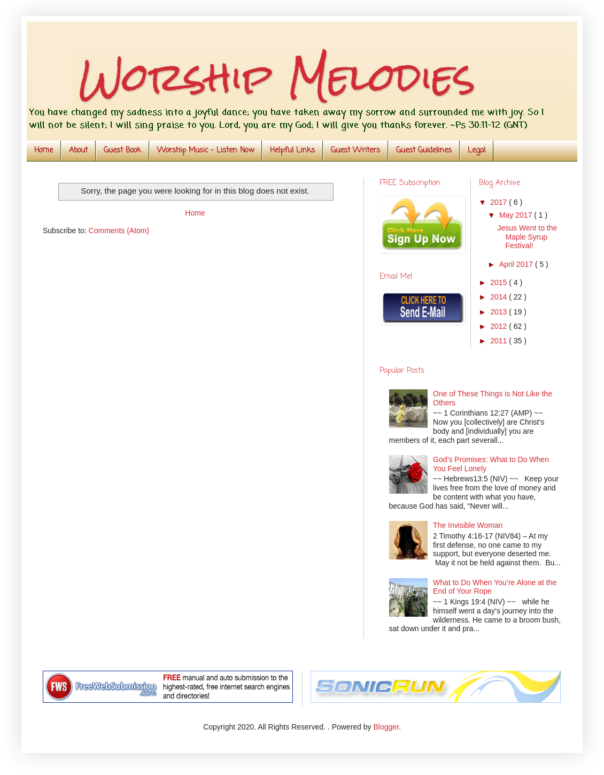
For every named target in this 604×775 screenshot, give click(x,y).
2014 (499, 297)
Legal (476, 150)
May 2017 (516, 215)
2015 (499, 282)
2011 (499, 340)
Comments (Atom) (119, 230)
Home (43, 150)
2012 (499, 326)
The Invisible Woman (467, 525)
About (78, 150)
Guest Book (122, 150)
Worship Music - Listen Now (205, 150)
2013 (499, 312)
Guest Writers (355, 150)
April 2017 (517, 264)
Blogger (385, 727)
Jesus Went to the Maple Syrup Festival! (527, 237)
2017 (499, 202)
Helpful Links (292, 150)
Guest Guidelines (424, 150)
